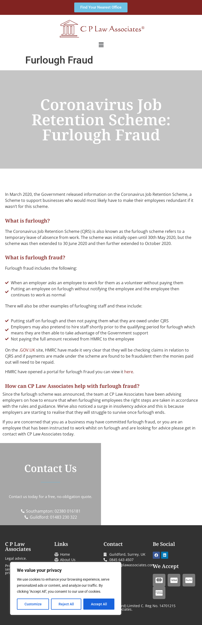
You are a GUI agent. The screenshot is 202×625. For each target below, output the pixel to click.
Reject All (66, 604)
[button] (101, 45)
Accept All (99, 604)
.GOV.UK (27, 350)
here (128, 371)
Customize (33, 604)
